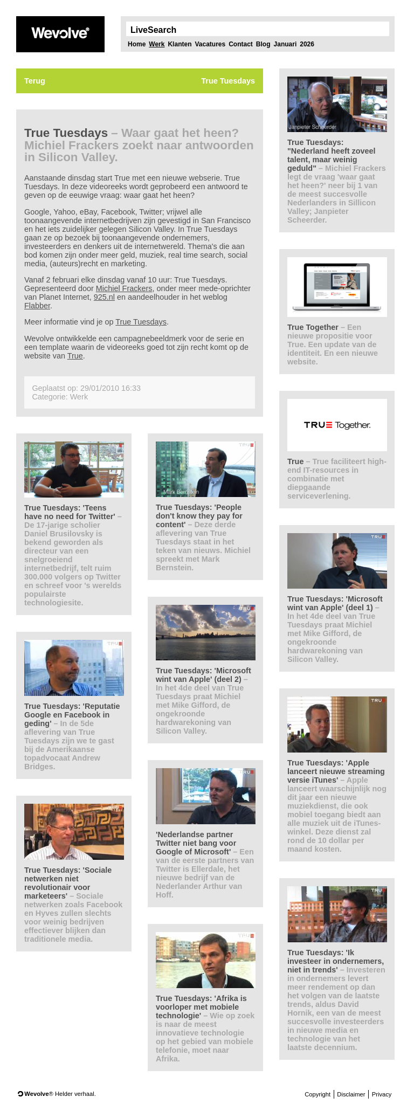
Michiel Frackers (124, 288)
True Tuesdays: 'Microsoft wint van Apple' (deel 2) (203, 700)
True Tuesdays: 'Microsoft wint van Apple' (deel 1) (335, 629)
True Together (332, 344)
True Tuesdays (141, 322)
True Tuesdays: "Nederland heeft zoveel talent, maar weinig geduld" (336, 181)
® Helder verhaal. (60, 1094)
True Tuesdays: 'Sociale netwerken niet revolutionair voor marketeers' (73, 904)
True (75, 355)
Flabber (37, 305)
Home (137, 44)
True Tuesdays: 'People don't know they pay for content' (203, 537)
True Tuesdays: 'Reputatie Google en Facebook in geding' (72, 736)
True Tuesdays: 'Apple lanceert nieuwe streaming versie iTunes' (337, 805)
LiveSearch (153, 30)
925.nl (104, 297)
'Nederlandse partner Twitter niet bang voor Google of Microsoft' (205, 864)
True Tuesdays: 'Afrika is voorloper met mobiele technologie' (205, 1028)
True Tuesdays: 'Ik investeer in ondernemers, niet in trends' (336, 1000)
